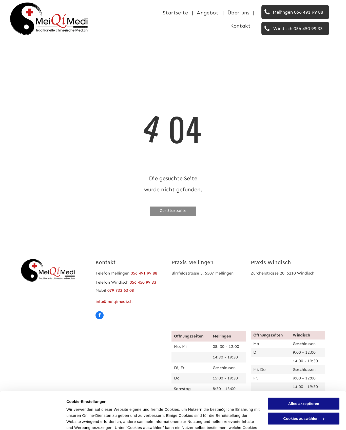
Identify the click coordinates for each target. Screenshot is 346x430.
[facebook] (99, 316)
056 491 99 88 (144, 273)
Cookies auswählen (84, 420)
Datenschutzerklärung (164, 406)
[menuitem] (176, 12)
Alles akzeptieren (303, 370)
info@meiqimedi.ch (113, 301)
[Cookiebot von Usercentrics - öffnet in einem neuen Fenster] (33, 420)
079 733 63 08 (120, 290)
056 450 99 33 (143, 282)
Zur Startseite (173, 210)
